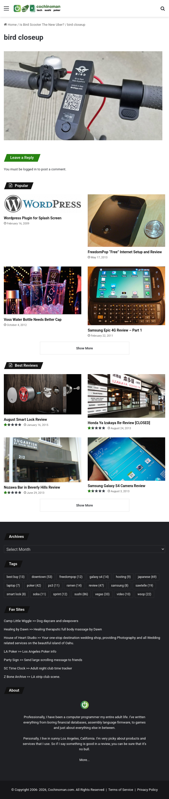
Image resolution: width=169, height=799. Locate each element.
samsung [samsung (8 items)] (119, 585)
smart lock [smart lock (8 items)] (16, 594)
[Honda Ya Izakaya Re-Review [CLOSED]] (126, 396)
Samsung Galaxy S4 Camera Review (116, 486)
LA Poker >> (12, 651)
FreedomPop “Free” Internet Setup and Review (125, 252)
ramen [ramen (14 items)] (74, 585)
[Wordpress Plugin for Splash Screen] (42, 203)
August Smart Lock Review (25, 419)
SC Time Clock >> (17, 668)
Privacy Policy (147, 790)
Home (10, 25)
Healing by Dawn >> (18, 629)
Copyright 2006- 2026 (31, 790)
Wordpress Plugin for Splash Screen (32, 218)
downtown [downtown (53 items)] (42, 577)
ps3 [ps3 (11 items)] (53, 585)
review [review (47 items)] (96, 585)
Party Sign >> (13, 660)
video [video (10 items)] (123, 594)
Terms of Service (120, 790)
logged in (30, 169)
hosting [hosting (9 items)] (123, 577)
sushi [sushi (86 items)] (81, 594)
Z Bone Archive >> (17, 677)
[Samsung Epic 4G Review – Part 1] (126, 296)
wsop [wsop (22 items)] (144, 594)
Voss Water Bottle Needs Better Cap (33, 320)
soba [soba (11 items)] (39, 594)
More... (84, 760)
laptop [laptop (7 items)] (13, 585)
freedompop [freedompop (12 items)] (70, 577)
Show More (84, 348)
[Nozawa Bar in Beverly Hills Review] (42, 459)
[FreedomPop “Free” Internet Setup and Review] (126, 220)
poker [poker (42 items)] (34, 585)
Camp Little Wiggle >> (20, 621)
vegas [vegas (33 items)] (102, 594)
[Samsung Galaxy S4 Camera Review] (126, 459)
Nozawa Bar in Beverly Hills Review (32, 487)
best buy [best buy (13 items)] (16, 577)
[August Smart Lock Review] (42, 394)
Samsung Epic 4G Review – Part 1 (115, 330)
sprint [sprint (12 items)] (60, 594)
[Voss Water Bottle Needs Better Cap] (42, 290)
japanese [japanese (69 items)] (147, 577)
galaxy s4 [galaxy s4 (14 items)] (99, 577)
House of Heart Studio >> (22, 638)
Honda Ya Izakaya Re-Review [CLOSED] (119, 423)
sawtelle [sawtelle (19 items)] (144, 585)
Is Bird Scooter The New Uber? (42, 25)
